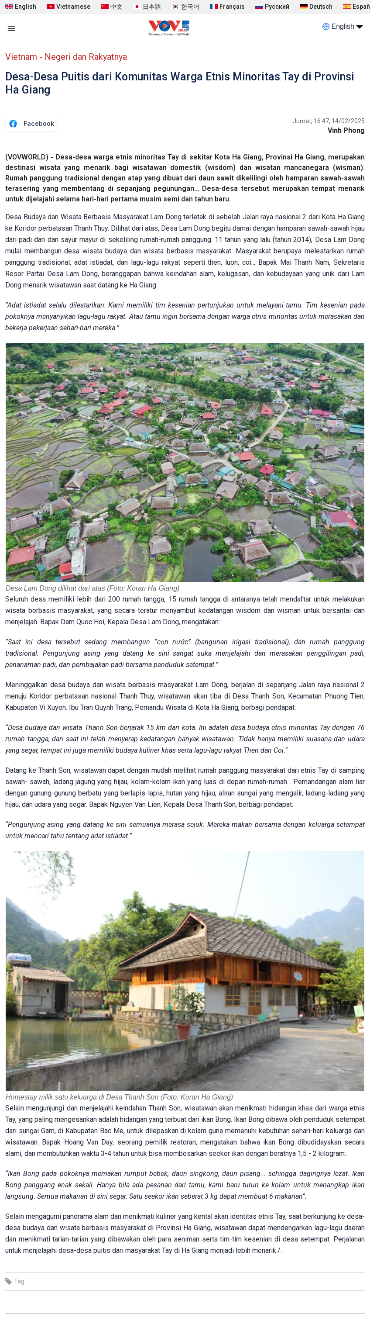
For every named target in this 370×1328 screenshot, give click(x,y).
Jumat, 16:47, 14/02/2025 (329, 121)
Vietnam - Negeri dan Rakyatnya (66, 57)
